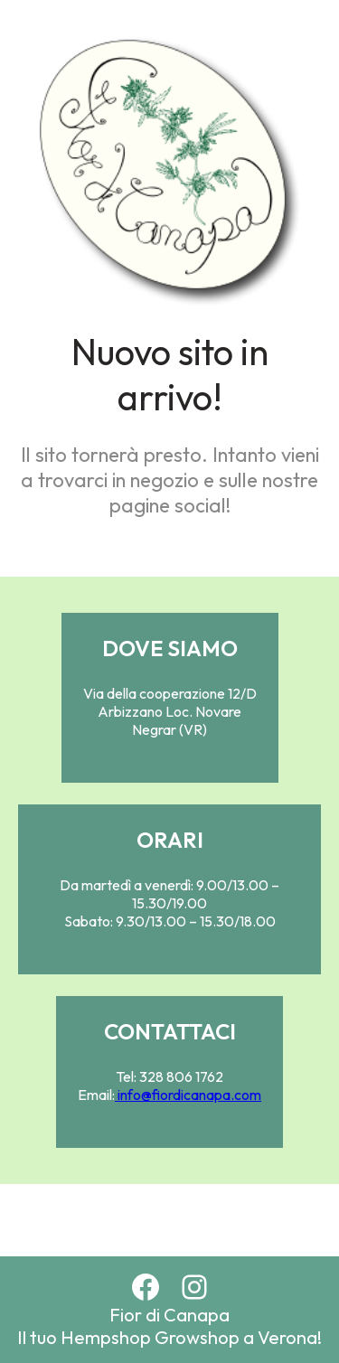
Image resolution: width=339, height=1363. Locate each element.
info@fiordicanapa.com (188, 1095)
